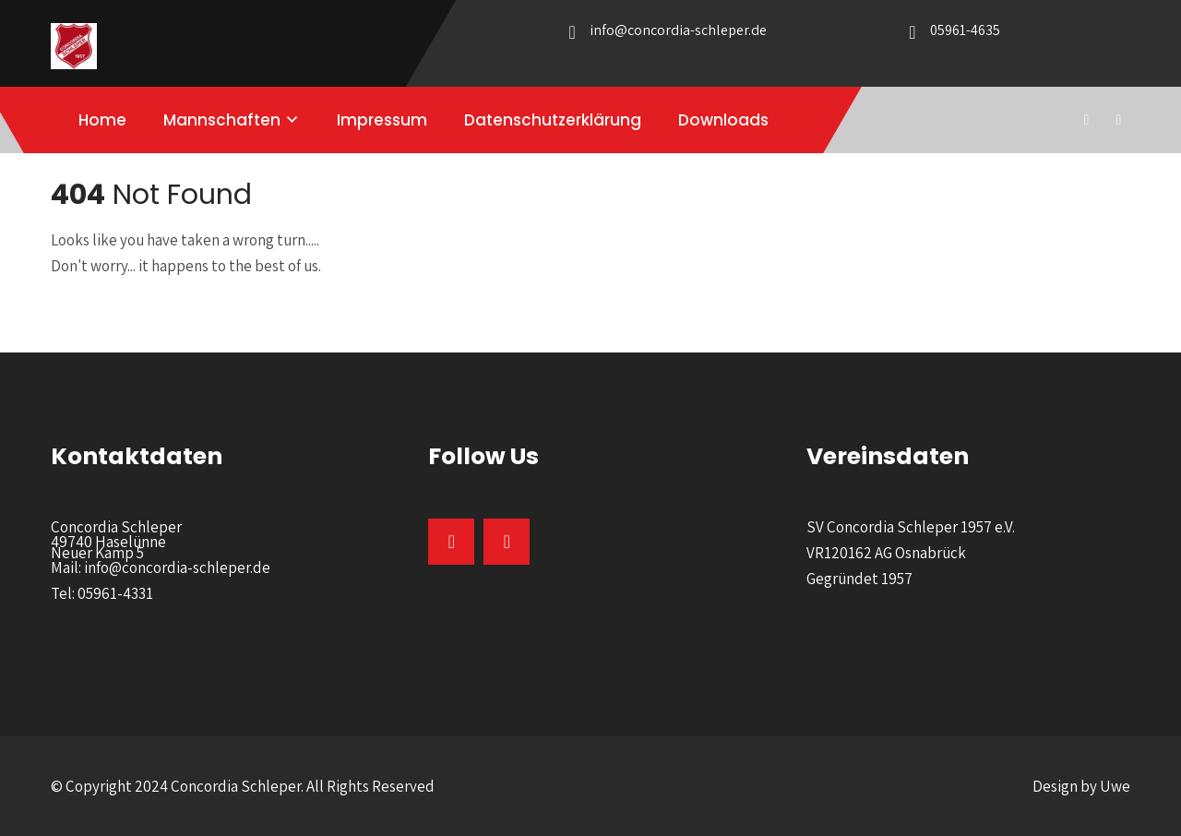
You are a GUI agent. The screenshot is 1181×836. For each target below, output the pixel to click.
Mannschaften (221, 120)
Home (102, 120)
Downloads (723, 120)
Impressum (382, 120)
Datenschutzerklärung (552, 120)
